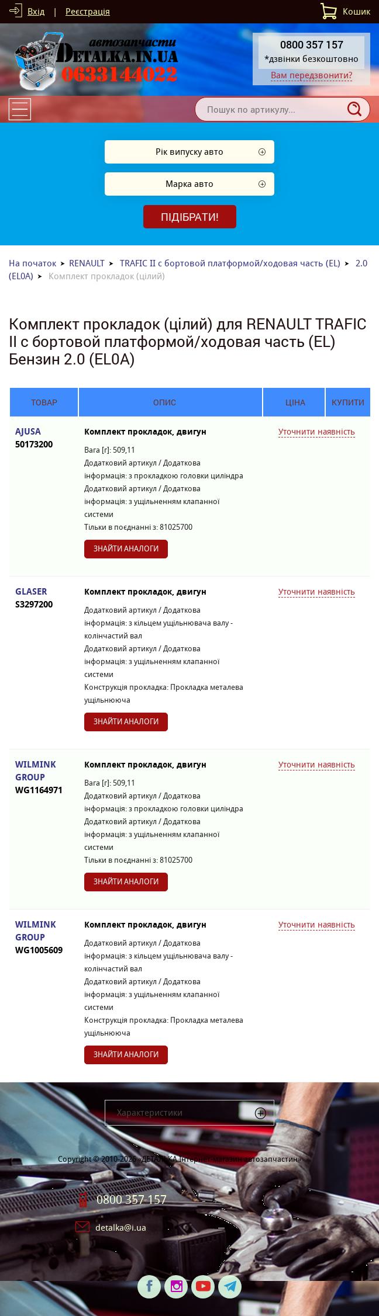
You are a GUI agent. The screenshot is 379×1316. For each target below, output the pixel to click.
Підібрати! (190, 217)
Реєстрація (88, 11)
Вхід (35, 11)
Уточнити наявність (316, 431)
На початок (32, 263)
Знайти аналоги (126, 549)
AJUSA (44, 438)
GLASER (44, 598)
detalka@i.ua (120, 1227)
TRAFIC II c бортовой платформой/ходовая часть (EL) (230, 263)
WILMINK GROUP (44, 778)
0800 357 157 (132, 1199)
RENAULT (87, 263)
